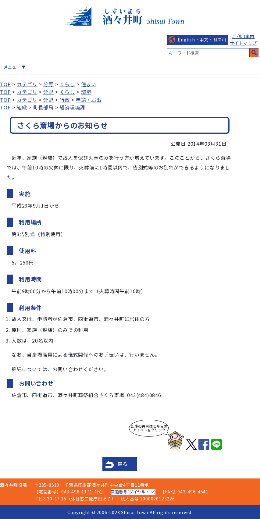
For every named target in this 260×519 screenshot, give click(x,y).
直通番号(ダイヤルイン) (133, 492)
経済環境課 (72, 107)
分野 (48, 84)
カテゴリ (27, 84)
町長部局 (43, 107)
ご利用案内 (243, 36)
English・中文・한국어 (202, 40)
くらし (67, 84)
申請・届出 (89, 99)
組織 (22, 107)
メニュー (12, 67)
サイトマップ (243, 43)
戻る (123, 463)
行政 (65, 99)
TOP (5, 84)
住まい (88, 84)
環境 (86, 91)
